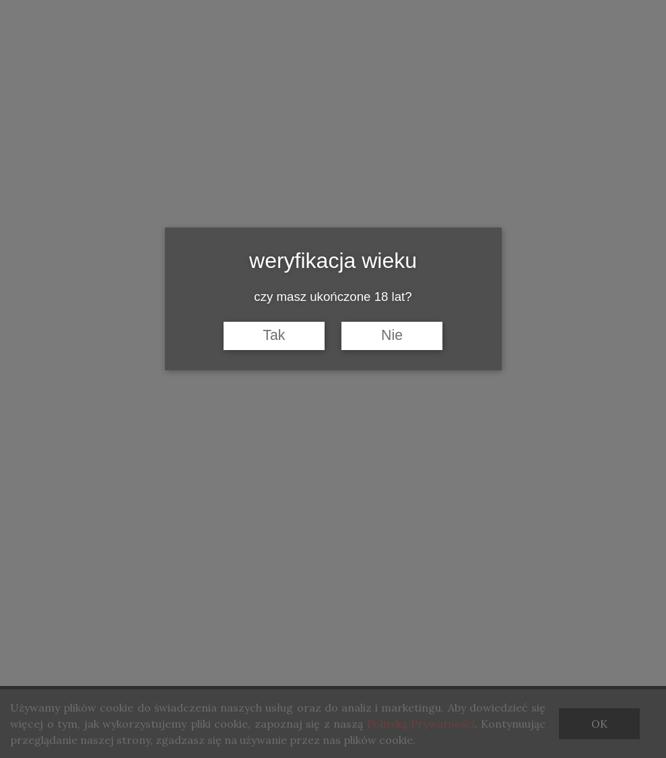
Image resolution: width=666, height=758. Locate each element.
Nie (392, 335)
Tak (274, 335)
